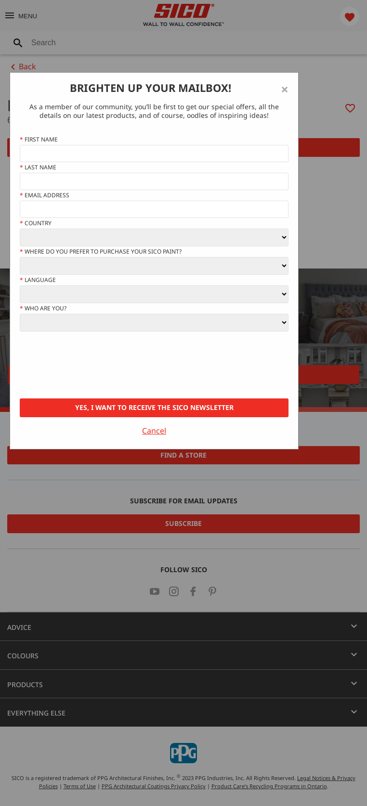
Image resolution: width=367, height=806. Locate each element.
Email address (44, 195)
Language (38, 280)
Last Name (38, 167)
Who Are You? (43, 308)
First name (39, 139)
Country (36, 223)
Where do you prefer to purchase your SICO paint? (101, 252)
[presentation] (93, 365)
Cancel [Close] (154, 431)
